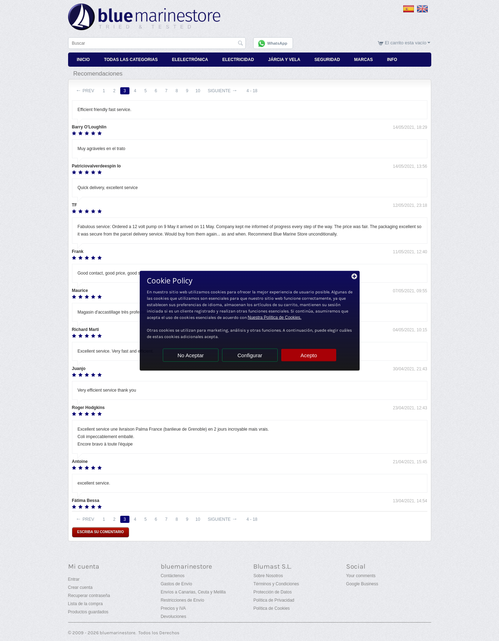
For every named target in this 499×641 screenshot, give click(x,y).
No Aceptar (190, 355)
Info (392, 59)
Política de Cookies (271, 608)
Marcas (363, 59)
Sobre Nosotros (268, 575)
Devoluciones (173, 616)
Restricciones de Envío (182, 600)
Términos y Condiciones (276, 583)
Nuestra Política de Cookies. (274, 317)
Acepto (308, 355)
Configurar (249, 355)
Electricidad (238, 59)
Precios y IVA (173, 608)
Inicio (83, 59)
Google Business (362, 583)
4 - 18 (251, 90)
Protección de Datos (272, 592)
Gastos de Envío (176, 583)
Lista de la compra (85, 603)
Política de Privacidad (273, 600)
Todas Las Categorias (131, 59)
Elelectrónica (190, 59)
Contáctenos (172, 575)
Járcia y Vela (284, 59)
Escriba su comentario (100, 532)
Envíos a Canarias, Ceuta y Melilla (193, 592)
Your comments (361, 575)
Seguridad (327, 59)
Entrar (74, 579)
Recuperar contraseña (89, 595)
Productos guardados (88, 611)
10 (197, 90)
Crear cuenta (80, 587)
